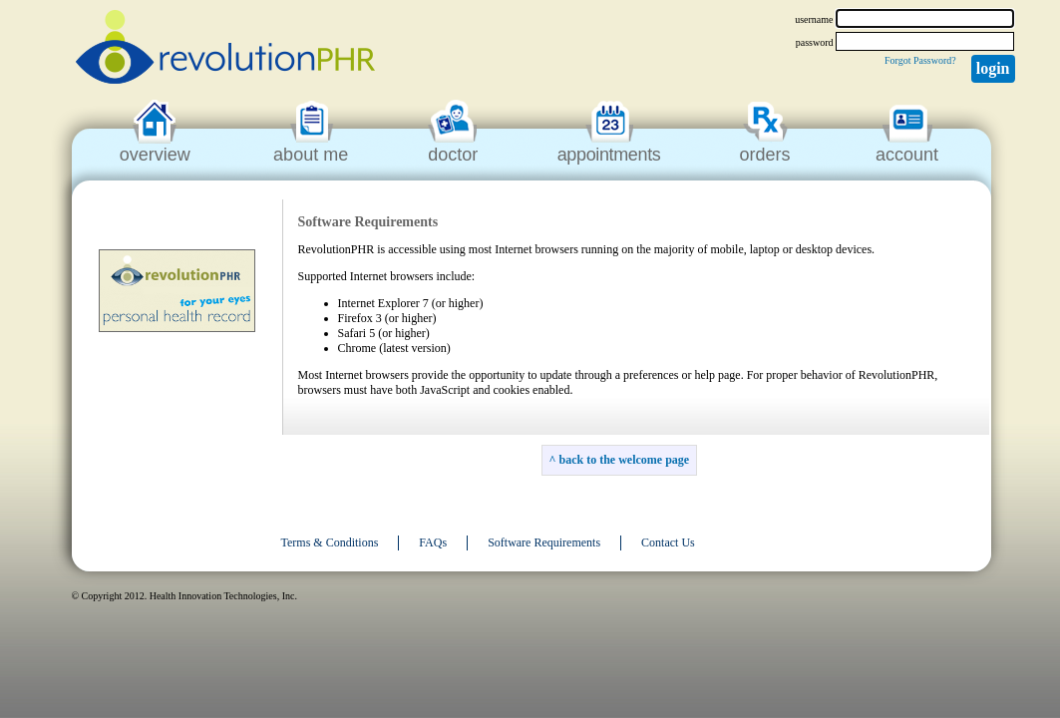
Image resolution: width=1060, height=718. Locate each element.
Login (993, 68)
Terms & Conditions (330, 542)
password (815, 42)
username (814, 19)
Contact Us (668, 542)
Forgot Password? (920, 60)
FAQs (433, 542)
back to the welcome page (623, 460)
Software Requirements (544, 542)
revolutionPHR (225, 50)
